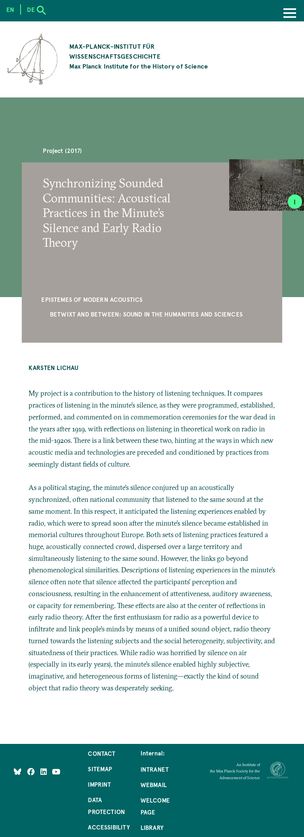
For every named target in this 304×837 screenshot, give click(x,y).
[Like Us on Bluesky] (17, 772)
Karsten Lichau (53, 368)
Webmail (154, 785)
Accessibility (108, 827)
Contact (101, 753)
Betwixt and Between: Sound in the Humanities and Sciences (146, 314)
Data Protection (106, 806)
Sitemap (100, 769)
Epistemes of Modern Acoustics (91, 299)
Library (152, 827)
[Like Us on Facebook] (31, 772)
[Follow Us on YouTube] (56, 772)
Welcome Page (155, 806)
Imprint (99, 784)
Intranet (155, 769)
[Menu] (289, 14)
